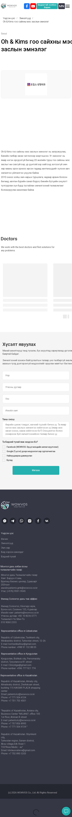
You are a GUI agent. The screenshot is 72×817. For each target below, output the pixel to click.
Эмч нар (5, 547)
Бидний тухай (8, 556)
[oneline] (36, 399)
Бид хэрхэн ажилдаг (12, 552)
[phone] (36, 387)
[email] (36, 410)
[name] (36, 375)
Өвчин (4, 539)
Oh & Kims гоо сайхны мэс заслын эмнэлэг (26, 21)
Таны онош (8, 419)
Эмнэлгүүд (25, 18)
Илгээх (36, 470)
